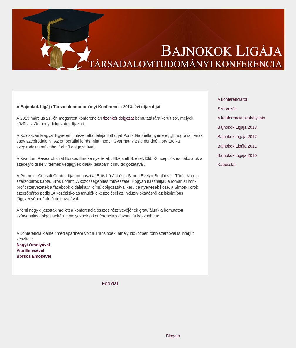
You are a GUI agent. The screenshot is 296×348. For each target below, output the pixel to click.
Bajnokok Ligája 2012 (237, 136)
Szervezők (227, 108)
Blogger (173, 336)
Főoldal (110, 283)
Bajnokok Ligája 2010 (237, 155)
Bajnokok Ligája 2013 (237, 127)
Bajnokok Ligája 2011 (237, 146)
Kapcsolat (227, 164)
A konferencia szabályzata (241, 118)
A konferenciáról (232, 99)
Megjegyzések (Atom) (122, 299)
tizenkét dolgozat (118, 118)
